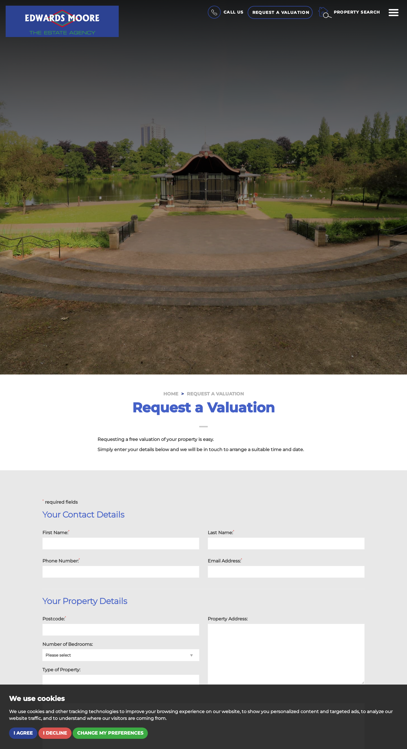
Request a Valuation (280, 12)
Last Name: (221, 532)
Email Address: (225, 561)
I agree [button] (23, 733)
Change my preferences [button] (110, 733)
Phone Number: (61, 561)
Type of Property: (61, 669)
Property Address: (228, 619)
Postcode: (54, 619)
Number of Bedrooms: (67, 644)
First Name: (56, 532)
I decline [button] (55, 733)
